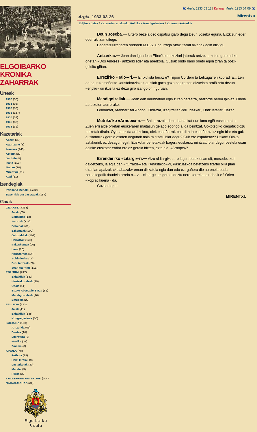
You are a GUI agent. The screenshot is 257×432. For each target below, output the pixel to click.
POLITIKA (12, 272)
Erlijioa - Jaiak (88, 23)
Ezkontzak (19, 230)
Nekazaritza (19, 253)
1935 (9, 121)
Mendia (16, 369)
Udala (15, 285)
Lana (15, 249)
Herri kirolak (20, 359)
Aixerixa (11, 149)
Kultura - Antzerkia (179, 23)
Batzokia (17, 299)
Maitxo (10, 167)
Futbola (17, 355)
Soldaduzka (19, 258)
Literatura (18, 336)
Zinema (17, 346)
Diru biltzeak (20, 263)
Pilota (15, 373)
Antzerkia (18, 327)
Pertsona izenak (17, 189)
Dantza (16, 332)
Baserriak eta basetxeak (22, 194)
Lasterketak (19, 364)
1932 (9, 108)
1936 (9, 126)
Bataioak (18, 226)
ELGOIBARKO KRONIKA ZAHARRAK (23, 74)
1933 (9, 112)
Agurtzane (13, 144)
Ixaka (9, 162)
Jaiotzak (17, 221)
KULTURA (12, 322)
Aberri (10, 139)
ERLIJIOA (12, 304)
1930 (9, 99)
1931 (9, 103)
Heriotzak (18, 239)
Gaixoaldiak (20, 235)
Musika (16, 341)
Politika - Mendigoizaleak (147, 23)
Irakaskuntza (20, 244)
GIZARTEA (13, 207)
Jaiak (15, 212)
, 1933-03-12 (197, 8)
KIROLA (11, 350)
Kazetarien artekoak (114, 23)
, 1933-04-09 (240, 8)
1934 (9, 117)
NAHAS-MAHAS (16, 383)
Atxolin (11, 153)
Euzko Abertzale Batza (27, 290)
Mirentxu (12, 171)
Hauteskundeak (22, 281)
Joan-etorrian (21, 267)
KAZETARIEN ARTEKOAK (23, 378)
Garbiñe (11, 158)
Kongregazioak (22, 318)
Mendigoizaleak (22, 295)
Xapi (9, 176)
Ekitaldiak (18, 216)
